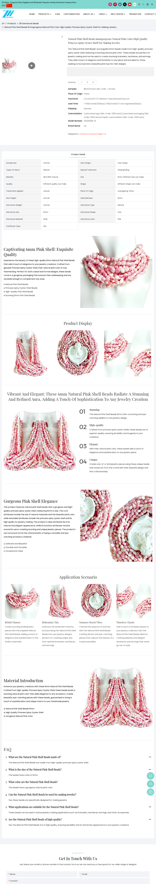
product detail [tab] (78, 154)
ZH (3, 23)
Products (11, 23)
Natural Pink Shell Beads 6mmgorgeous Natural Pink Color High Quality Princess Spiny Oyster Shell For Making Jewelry (60, 27)
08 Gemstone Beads (29, 23)
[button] (155, 14)
